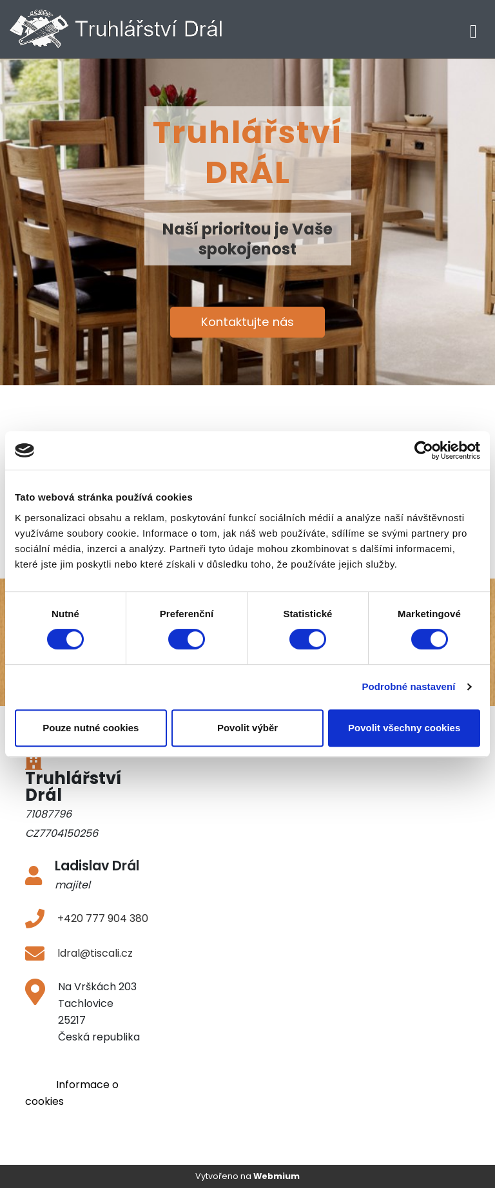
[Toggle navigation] (473, 29)
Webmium (276, 1176)
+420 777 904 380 (102, 918)
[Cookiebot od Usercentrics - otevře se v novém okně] (423, 450)
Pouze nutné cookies (91, 727)
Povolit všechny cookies (404, 727)
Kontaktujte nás (247, 322)
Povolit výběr (247, 727)
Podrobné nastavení (408, 686)
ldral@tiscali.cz (95, 953)
